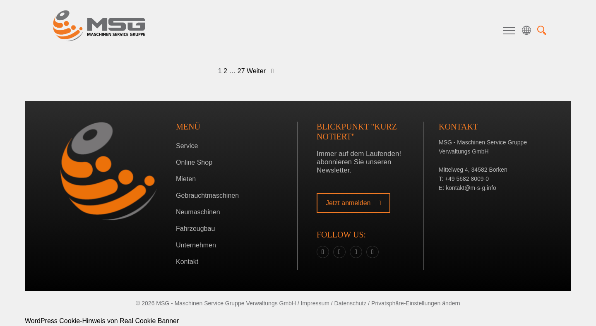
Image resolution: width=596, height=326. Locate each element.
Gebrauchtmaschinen (207, 195)
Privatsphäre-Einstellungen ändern (415, 303)
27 (241, 70)
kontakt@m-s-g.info (471, 188)
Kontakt (187, 261)
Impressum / (317, 303)
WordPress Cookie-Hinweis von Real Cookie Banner (102, 320)
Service (187, 145)
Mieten (186, 178)
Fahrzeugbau (195, 228)
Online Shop (194, 162)
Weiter (260, 70)
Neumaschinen (198, 212)
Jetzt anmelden (353, 202)
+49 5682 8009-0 (467, 178)
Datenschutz (350, 303)
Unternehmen (196, 245)
